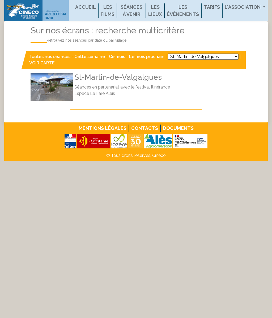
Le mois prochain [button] (146, 56)
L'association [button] (243, 7)
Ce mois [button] (117, 56)
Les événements (183, 10)
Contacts (144, 128)
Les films (107, 10)
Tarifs (212, 7)
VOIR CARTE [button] (42, 62)
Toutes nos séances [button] (50, 56)
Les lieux (155, 10)
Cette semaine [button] (89, 56)
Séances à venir (131, 10)
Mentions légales (102, 128)
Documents (178, 128)
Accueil (85, 7)
